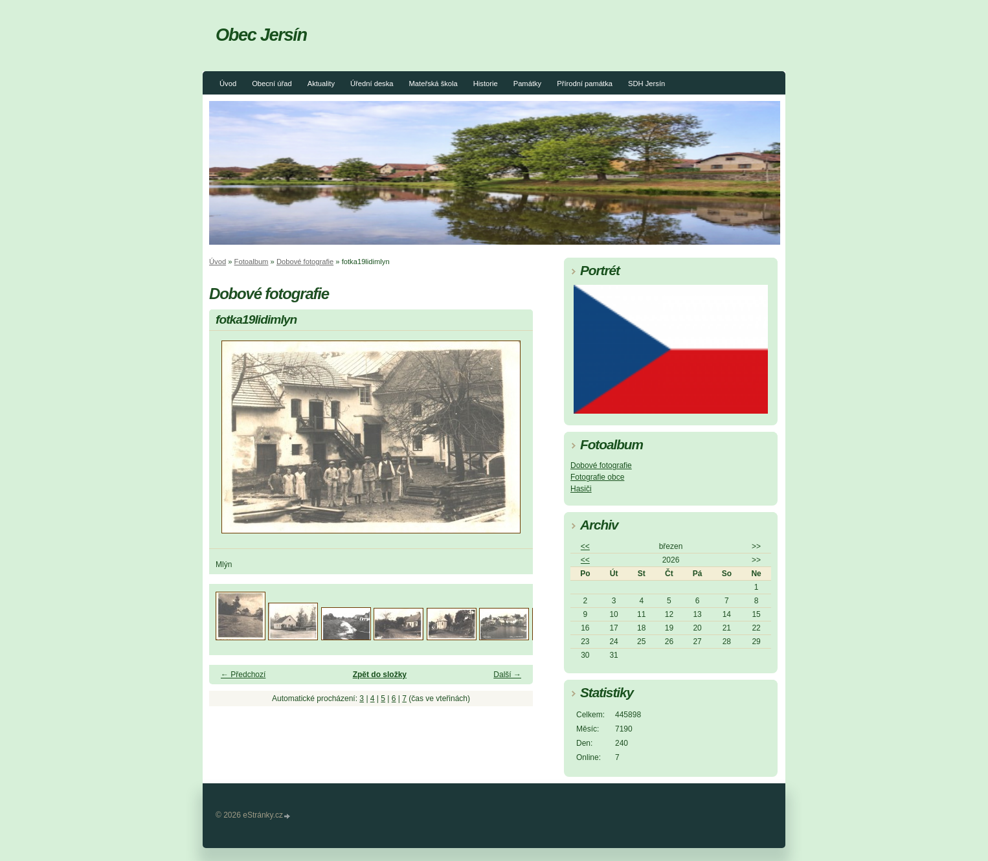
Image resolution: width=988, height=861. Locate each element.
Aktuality (321, 83)
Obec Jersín (261, 35)
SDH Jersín (646, 83)
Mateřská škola (433, 83)
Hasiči (581, 488)
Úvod (227, 83)
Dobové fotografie (304, 261)
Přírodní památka (584, 83)
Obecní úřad (272, 83)
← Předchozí (243, 674)
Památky (527, 83)
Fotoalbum (251, 261)
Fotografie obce (597, 477)
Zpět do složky (380, 674)
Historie (485, 83)
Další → (507, 674)
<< (585, 546)
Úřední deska (372, 83)
